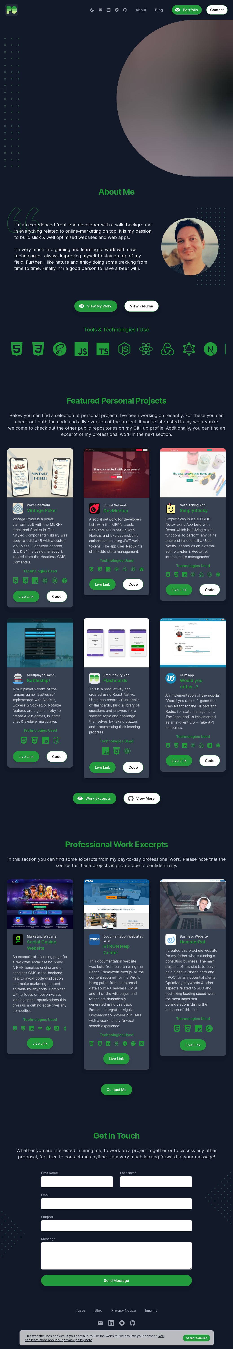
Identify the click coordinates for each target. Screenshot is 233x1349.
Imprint (151, 1310)
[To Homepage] (11, 10)
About (141, 10)
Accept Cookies (196, 1338)
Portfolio (186, 10)
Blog (159, 10)
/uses (81, 1310)
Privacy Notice (123, 1310)
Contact (217, 10)
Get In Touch (84, 127)
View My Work (31, 127)
